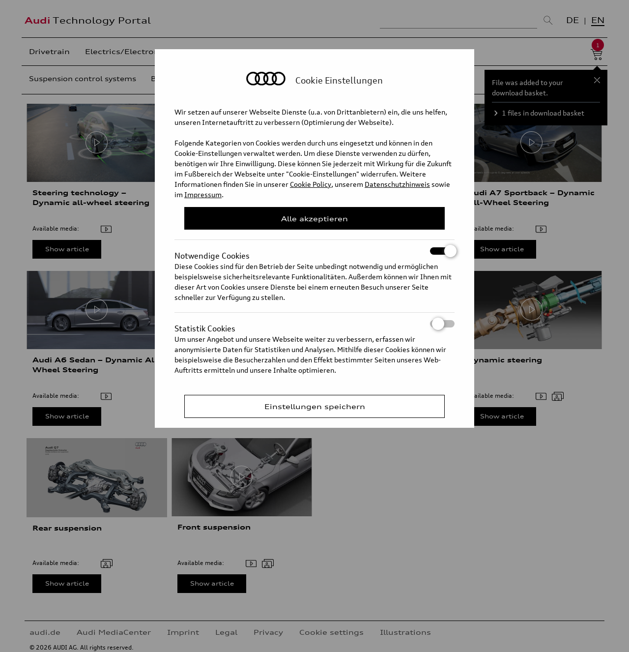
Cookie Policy (310, 184)
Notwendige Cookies (314, 251)
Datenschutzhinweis (397, 184)
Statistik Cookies (314, 323)
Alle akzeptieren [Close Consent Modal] (314, 218)
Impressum (203, 194)
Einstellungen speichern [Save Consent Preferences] (314, 406)
